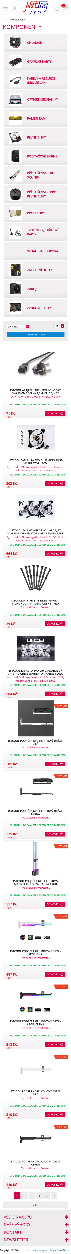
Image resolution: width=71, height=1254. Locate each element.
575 (54, 1196)
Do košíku (53, 413)
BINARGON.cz (63, 1250)
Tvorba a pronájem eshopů (41, 1250)
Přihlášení (57, 8)
